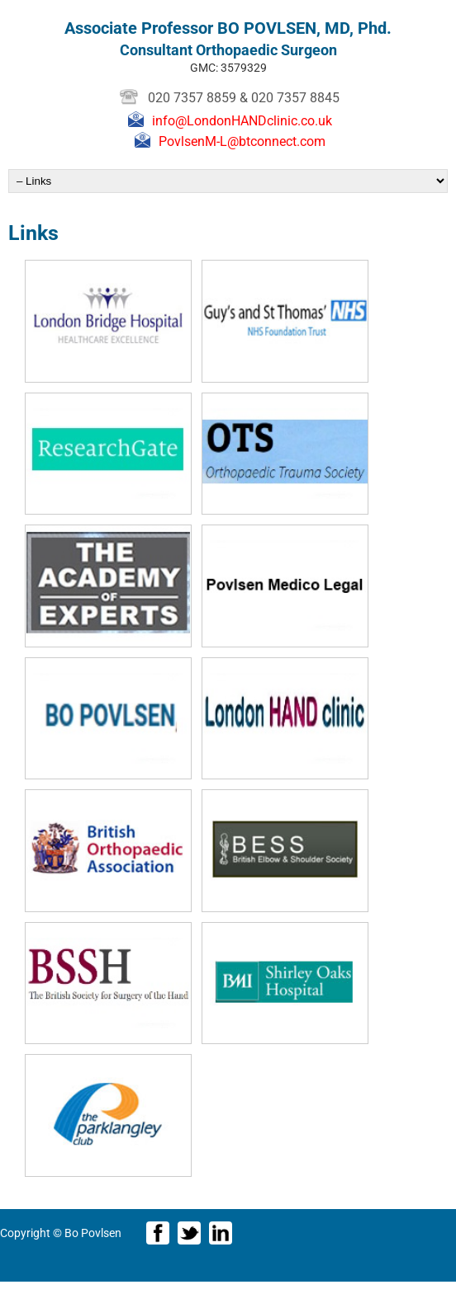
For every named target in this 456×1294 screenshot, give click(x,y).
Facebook (157, 1233)
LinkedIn (220, 1233)
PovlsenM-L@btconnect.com (242, 141)
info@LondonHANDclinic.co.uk (242, 121)
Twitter (189, 1233)
